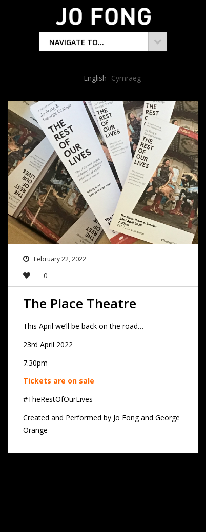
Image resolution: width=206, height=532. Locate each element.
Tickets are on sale (59, 381)
